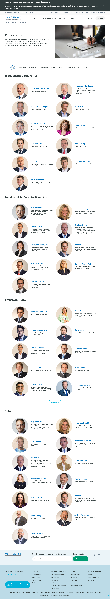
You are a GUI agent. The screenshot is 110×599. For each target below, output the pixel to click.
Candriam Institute (75, 583)
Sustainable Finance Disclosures (60, 595)
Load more (55, 402)
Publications (36, 583)
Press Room (73, 580)
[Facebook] (103, 554)
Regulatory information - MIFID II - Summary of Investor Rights (64, 592)
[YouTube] (99, 554)
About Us (14, 23)
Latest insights (36, 574)
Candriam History (75, 574)
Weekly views (36, 577)
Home (7, 23)
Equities (53, 583)
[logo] (13, 18)
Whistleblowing (43, 595)
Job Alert (91, 580)
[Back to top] (108, 594)
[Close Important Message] (103, 5)
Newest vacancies (94, 577)
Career (90, 574)
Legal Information (37, 592)
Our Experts (73, 577)
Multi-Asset (54, 580)
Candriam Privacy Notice (93, 592)
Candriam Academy (76, 585)
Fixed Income (55, 577)
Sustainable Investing (57, 574)
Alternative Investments (58, 585)
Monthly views (36, 580)
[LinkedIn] (94, 554)
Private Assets (55, 588)
